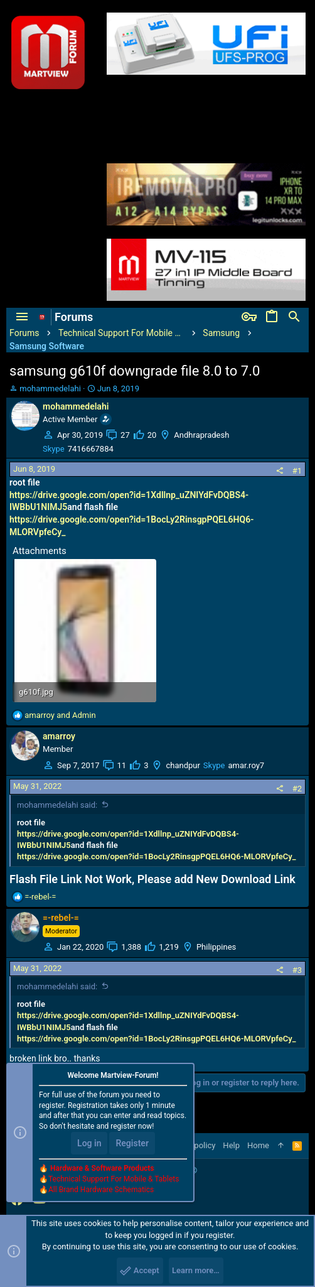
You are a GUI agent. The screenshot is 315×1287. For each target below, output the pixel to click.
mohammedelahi (50, 388)
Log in (89, 1143)
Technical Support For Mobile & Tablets (113, 1179)
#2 (297, 788)
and (59, 715)
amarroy (59, 736)
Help (231, 1145)
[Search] (294, 317)
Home (258, 1145)
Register (132, 1143)
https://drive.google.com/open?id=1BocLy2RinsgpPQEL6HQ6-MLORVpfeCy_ (156, 856)
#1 (297, 470)
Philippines (216, 947)
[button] (22, 317)
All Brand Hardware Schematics (101, 1189)
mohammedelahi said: (57, 805)
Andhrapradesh (201, 435)
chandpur (183, 765)
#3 (297, 970)
